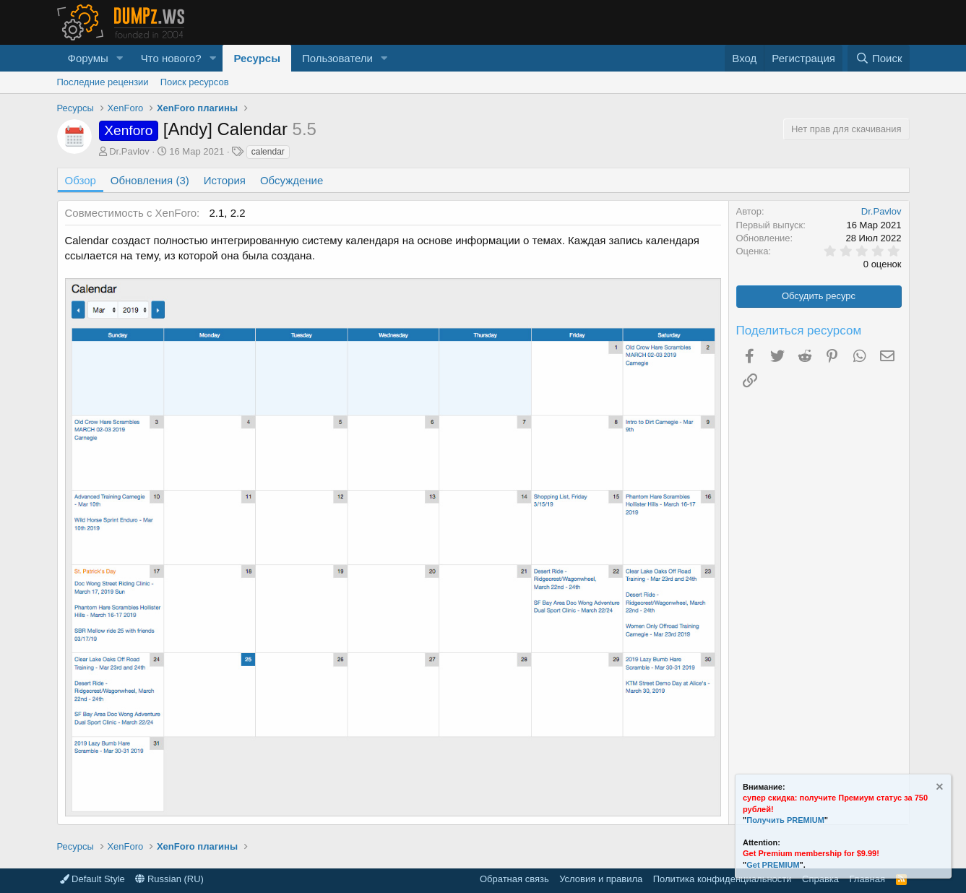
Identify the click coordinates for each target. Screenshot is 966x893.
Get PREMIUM (772, 864)
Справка (820, 878)
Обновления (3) (150, 180)
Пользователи (337, 58)
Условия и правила (600, 878)
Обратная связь (514, 878)
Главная (867, 878)
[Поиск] (878, 58)
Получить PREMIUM (785, 820)
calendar (268, 152)
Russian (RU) (169, 878)
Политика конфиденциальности (722, 878)
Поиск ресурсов (194, 82)
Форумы (88, 58)
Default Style (92, 878)
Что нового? (171, 58)
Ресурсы (256, 58)
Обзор (80, 180)
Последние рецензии (103, 82)
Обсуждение (291, 180)
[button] (120, 58)
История (225, 180)
